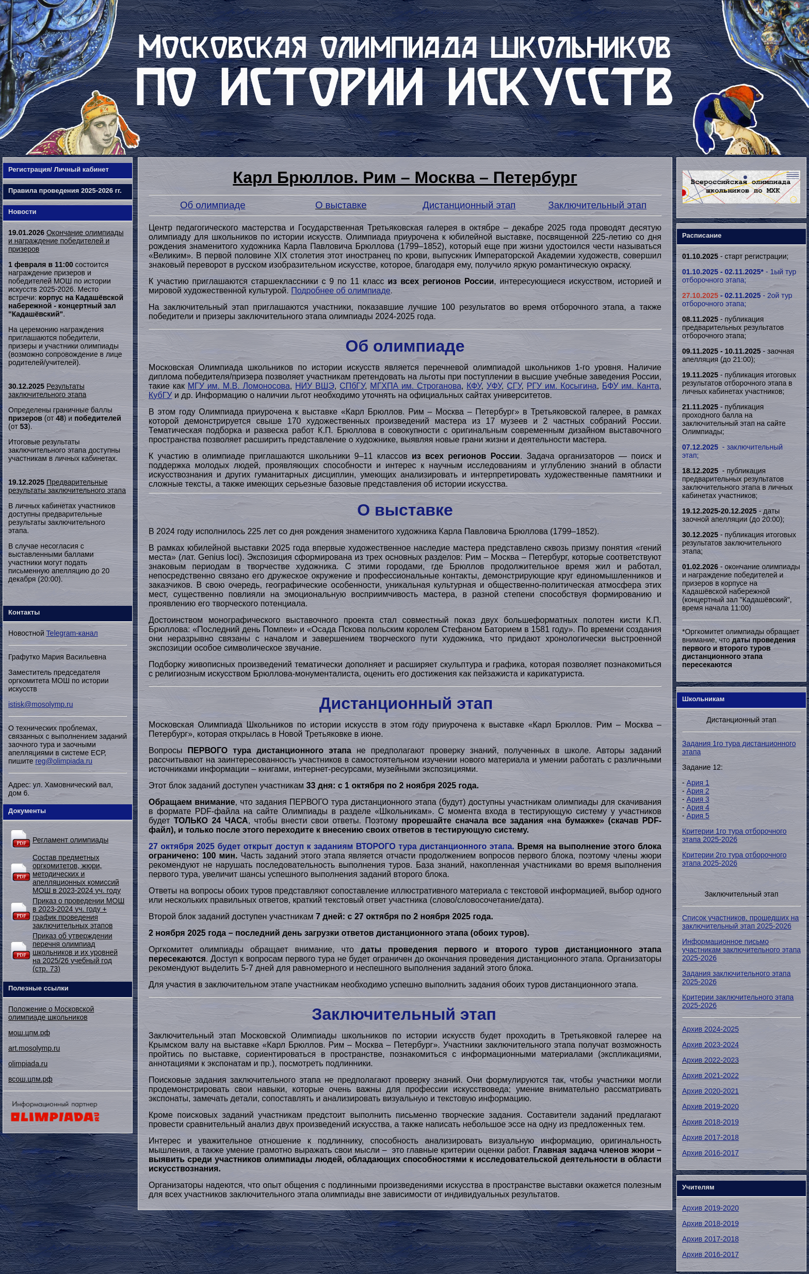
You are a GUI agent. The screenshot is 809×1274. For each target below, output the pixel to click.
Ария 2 (698, 791)
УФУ (494, 386)
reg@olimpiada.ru (63, 761)
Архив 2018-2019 (710, 1122)
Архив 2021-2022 (710, 1075)
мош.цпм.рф (29, 1033)
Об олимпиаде (213, 205)
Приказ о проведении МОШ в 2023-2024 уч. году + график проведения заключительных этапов (78, 913)
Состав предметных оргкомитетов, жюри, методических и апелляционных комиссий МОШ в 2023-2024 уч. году (77, 874)
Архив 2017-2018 (710, 1137)
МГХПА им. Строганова (415, 386)
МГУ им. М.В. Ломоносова (239, 386)
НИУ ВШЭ (314, 386)
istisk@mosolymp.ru (40, 704)
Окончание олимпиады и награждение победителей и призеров (65, 240)
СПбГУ (352, 386)
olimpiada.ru (27, 1064)
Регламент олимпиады (70, 840)
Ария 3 (698, 799)
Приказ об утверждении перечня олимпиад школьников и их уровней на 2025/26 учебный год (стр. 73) (75, 952)
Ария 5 (698, 816)
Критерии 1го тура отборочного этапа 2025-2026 (734, 835)
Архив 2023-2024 (710, 1044)
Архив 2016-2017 (710, 1153)
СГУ (514, 386)
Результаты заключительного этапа (47, 390)
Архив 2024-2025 (710, 1029)
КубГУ (160, 395)
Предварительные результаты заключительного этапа (67, 486)
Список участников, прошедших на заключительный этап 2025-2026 (740, 922)
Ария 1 (698, 783)
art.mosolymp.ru (34, 1048)
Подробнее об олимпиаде (340, 290)
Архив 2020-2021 (710, 1091)
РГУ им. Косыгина (562, 386)
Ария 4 (698, 807)
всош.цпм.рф (30, 1079)
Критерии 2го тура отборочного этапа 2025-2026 (734, 859)
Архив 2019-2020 (710, 1106)
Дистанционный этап (469, 205)
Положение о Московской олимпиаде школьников (51, 1013)
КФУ (473, 386)
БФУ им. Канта (630, 386)
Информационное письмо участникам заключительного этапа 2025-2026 (741, 949)
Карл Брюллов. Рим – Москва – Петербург (405, 177)
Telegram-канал (72, 633)
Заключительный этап (597, 205)
